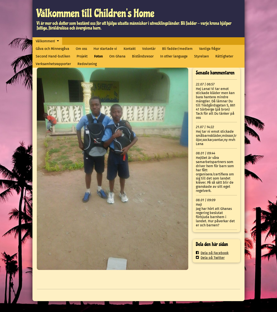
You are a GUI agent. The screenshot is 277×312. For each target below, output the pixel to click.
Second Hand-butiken (53, 56)
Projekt (82, 56)
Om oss (81, 49)
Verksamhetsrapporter (53, 64)
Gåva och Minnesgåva (52, 49)
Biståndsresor (143, 56)
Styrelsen (201, 56)
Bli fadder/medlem (177, 49)
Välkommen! (45, 41)
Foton (98, 56)
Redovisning (87, 64)
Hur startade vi (105, 49)
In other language (174, 56)
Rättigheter (224, 56)
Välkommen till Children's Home (95, 13)
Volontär (149, 49)
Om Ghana (117, 56)
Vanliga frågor (210, 49)
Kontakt (130, 49)
